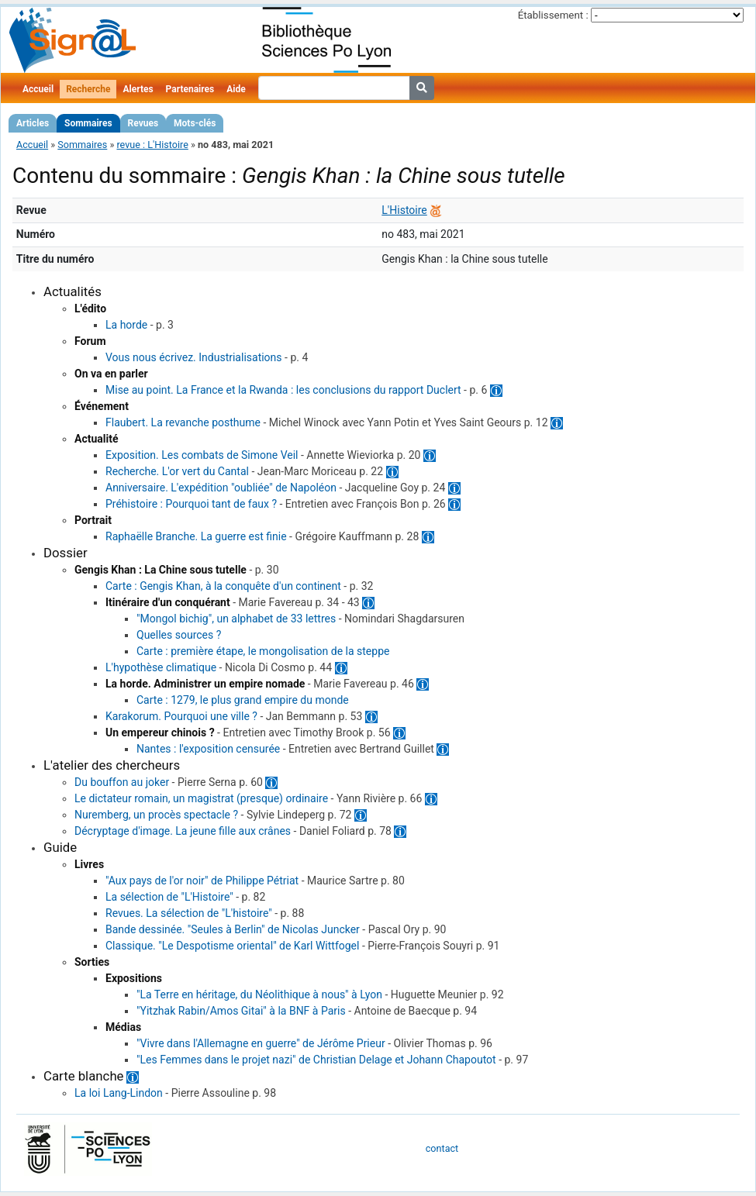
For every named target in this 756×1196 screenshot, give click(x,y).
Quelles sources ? (178, 635)
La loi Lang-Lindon (118, 1093)
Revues (143, 123)
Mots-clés (195, 123)
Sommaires (88, 123)
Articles (32, 123)
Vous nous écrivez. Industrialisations (193, 357)
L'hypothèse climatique (160, 667)
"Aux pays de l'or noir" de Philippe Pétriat (202, 880)
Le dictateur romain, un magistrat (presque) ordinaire (201, 798)
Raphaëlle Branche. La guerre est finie (196, 536)
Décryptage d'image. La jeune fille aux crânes (182, 831)
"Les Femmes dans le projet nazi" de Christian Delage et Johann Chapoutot (316, 1059)
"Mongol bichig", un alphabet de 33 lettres (236, 618)
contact (442, 1148)
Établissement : (553, 15)
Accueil (38, 89)
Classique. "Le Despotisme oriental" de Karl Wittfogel (232, 945)
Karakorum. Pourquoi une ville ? (181, 716)
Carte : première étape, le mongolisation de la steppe (262, 651)
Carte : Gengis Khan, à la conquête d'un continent (223, 586)
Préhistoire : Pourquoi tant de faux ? (191, 504)
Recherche (88, 89)
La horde (126, 325)
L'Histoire (403, 210)
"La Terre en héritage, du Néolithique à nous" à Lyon (259, 994)
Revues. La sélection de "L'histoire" (188, 913)
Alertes (138, 89)
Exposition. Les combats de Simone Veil (202, 455)
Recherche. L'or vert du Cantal (177, 471)
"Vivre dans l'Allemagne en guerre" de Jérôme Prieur (260, 1043)
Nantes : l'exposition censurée (208, 749)
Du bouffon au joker (121, 782)
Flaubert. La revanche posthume (183, 422)
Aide (235, 89)
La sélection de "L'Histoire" (169, 897)
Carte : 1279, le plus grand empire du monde (242, 700)
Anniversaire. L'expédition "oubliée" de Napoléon (221, 487)
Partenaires (190, 89)
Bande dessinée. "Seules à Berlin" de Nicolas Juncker (232, 929)
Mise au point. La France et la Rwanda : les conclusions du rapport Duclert (283, 390)
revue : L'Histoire (152, 144)
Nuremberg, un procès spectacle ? (156, 814)
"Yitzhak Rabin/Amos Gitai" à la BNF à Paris (241, 1011)
